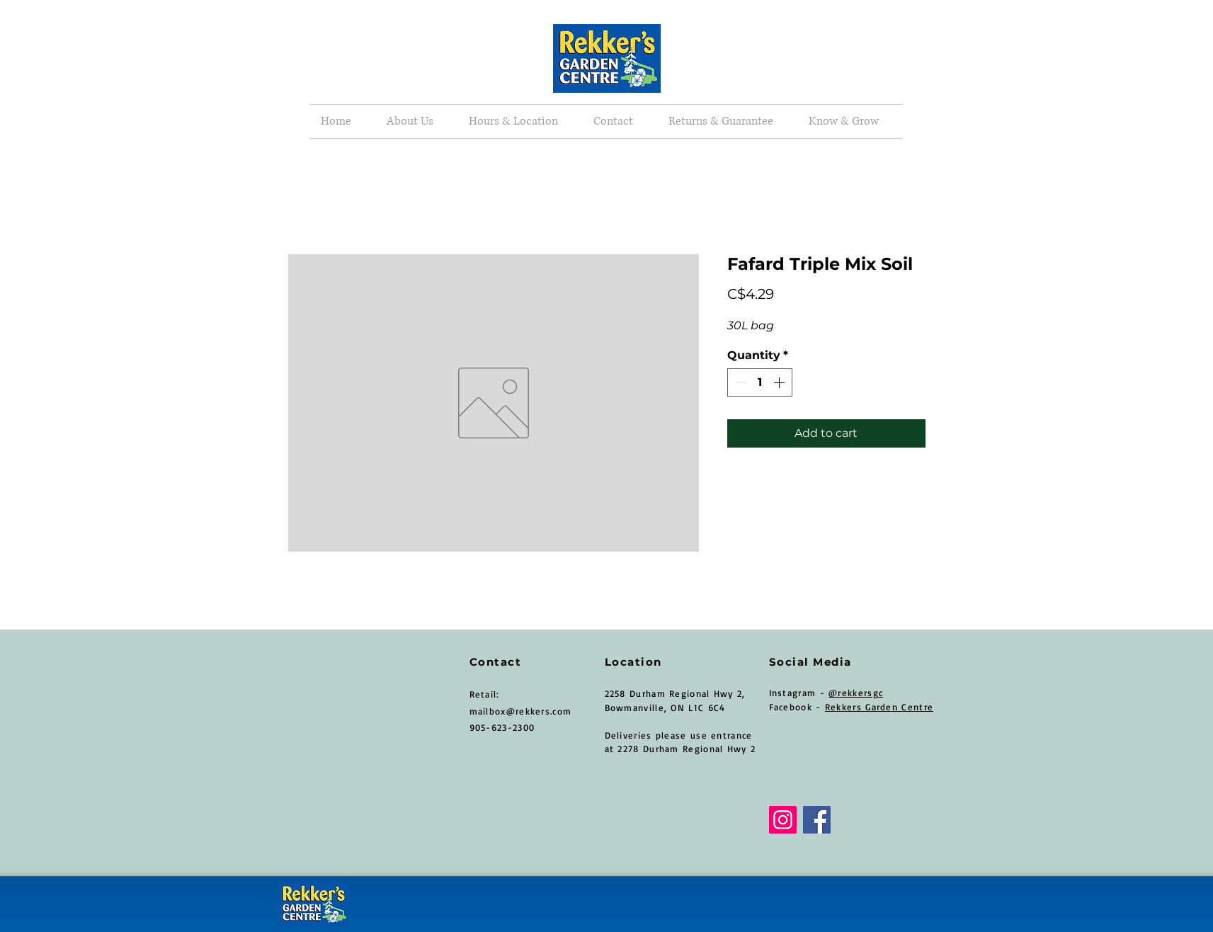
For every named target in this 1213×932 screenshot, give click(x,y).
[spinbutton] (759, 382)
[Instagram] (783, 820)
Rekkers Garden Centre (879, 706)
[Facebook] (817, 820)
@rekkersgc (855, 692)
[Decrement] (739, 382)
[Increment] (780, 382)
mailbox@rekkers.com (520, 711)
